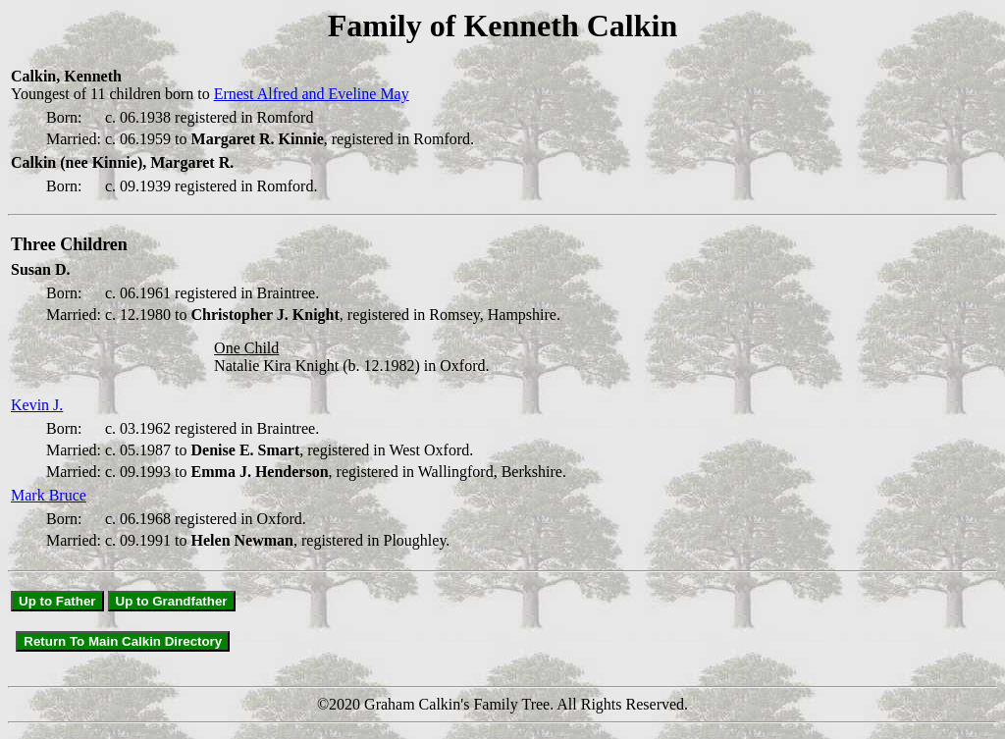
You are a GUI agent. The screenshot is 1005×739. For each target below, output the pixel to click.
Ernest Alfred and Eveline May (311, 93)
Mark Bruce (48, 495)
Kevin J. (37, 404)
